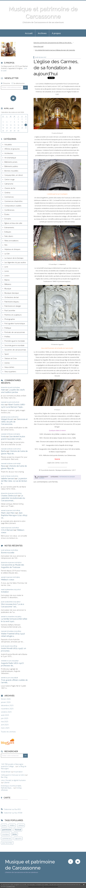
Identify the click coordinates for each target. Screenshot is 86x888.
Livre (6, 267)
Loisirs (6, 275)
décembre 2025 (7, 705)
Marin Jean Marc (8, 513)
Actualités (8, 144)
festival (18, 829)
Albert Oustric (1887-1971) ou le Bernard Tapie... (13, 405)
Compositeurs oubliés (12, 206)
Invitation (5, 592)
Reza (3, 466)
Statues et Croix (10, 358)
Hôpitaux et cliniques (12, 249)
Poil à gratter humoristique (14, 323)
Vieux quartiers (10, 371)
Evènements (9, 227)
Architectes (8, 153)
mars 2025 (5, 728)
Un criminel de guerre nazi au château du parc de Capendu (55, 50)
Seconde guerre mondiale (14, 345)
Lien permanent (41, 476)
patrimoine (6, 829)
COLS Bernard (7, 530)
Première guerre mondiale (14, 341)
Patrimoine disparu (11, 302)
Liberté (6, 782)
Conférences (9, 210)
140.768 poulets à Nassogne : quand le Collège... (12, 765)
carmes (41, 478)
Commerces (9, 197)
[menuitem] (28, 33)
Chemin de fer (9, 188)
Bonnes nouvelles (11, 171)
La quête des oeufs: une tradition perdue (13, 391)
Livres (6, 271)
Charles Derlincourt (9, 495)
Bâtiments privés (10, 162)
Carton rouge (9, 179)
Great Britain (6, 772)
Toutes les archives (8, 732)
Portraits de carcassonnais (14, 332)
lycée (4, 825)
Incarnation (18, 772)
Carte (7, 797)
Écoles (6, 214)
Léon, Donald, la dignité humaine (13, 780)
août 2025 (5, 715)
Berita (3, 451)
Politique (7, 328)
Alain (3, 390)
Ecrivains (7, 219)
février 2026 (6, 699)
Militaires (7, 284)
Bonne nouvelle (7, 552)
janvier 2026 (6, 702)
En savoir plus (10, 886)
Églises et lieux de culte (13, 223)
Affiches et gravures (12, 149)
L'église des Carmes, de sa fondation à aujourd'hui (56, 68)
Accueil (28, 33)
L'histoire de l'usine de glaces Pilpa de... (14, 452)
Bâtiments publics (11, 166)
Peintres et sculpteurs (13, 315)
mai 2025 (4, 721)
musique (5, 834)
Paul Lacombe (9, 310)
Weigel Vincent (7, 419)
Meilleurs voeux (7, 579)
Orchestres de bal (11, 297)
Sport (6, 354)
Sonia (3, 436)
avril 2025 (5, 725)
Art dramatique (10, 157)
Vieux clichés (9, 367)
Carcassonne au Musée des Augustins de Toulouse (12, 566)
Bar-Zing (4, 777)
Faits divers (8, 236)
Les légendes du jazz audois (15, 262)
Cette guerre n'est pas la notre (13, 775)
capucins (18, 838)
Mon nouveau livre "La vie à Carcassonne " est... (12, 605)
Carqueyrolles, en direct (13, 175)
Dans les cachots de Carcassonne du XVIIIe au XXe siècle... (53, 43)
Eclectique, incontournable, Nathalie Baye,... (11, 787)
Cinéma (7, 192)
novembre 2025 (7, 709)
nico (3, 404)
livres (14, 834)
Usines (7, 363)
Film (5, 245)
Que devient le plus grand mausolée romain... (13, 437)
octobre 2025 (6, 712)
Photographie (9, 319)
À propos (56, 33)
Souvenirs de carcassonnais (15, 350)
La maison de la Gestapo (13, 258)
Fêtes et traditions (11, 240)
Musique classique (11, 293)
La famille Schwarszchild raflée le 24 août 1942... (14, 620)
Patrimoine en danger (12, 306)
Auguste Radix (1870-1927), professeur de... (12, 664)
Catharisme (8, 184)
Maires (7, 280)
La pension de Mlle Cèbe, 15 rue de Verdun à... (14, 480)
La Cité (7, 253)
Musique (7, 288)
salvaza (21, 825)
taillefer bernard (7, 478)
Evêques (7, 232)
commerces (6, 838)
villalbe (12, 825)
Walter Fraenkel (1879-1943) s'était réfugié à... (13, 635)
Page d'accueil (38, 46)
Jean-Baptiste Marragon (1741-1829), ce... (14, 515)
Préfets (7, 336)
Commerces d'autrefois (13, 201)
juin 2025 (4, 718)
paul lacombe (7, 843)
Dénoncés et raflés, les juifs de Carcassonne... (14, 421)
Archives (42, 33)
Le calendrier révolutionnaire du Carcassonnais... (13, 498)
